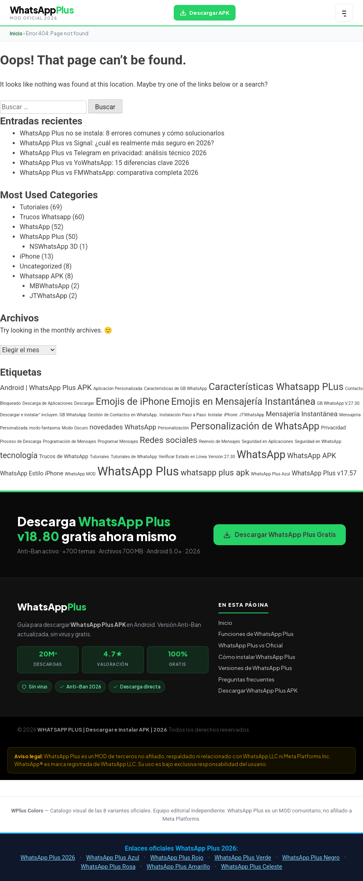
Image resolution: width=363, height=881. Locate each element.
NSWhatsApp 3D (53, 246)
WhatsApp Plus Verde (242, 857)
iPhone (30, 256)
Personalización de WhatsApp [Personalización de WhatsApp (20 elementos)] (255, 426)
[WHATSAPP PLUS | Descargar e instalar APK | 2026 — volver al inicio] (42, 13)
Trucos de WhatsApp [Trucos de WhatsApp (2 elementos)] (63, 456)
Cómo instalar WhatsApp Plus (256, 656)
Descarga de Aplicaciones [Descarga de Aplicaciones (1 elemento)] (48, 403)
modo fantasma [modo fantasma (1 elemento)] (44, 428)
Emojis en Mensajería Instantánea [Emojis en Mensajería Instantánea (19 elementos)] (243, 401)
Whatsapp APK (41, 276)
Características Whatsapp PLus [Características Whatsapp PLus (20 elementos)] (276, 386)
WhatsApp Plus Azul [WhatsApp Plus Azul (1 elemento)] (270, 474)
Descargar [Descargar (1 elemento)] (84, 403)
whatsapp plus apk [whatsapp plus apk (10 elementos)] (215, 472)
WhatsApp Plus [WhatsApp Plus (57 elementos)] (138, 471)
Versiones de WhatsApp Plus (255, 667)
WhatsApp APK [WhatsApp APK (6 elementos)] (311, 456)
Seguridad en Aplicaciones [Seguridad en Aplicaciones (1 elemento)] (267, 441)
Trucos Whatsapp (45, 217)
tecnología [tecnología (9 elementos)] (19, 455)
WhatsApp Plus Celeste (251, 866)
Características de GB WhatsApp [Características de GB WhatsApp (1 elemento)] (175, 388)
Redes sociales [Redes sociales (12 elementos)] (168, 440)
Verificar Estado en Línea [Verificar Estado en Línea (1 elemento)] (182, 456)
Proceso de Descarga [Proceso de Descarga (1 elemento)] (20, 441)
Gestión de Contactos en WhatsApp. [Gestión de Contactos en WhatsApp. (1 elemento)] (123, 415)
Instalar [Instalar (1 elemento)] (215, 415)
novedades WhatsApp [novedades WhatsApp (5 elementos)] (123, 427)
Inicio (16, 33)
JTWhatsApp (48, 296)
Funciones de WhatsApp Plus (256, 633)
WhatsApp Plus (42, 237)
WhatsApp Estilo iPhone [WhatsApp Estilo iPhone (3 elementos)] (31, 473)
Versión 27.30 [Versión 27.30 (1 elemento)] (222, 456)
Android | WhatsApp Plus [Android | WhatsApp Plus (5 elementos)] (38, 387)
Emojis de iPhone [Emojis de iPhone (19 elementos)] (133, 401)
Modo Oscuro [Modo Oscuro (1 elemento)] (75, 428)
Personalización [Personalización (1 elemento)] (173, 428)
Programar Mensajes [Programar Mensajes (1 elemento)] (118, 441)
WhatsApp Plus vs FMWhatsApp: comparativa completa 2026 (109, 173)
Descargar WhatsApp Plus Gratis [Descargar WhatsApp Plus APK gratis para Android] (279, 534)
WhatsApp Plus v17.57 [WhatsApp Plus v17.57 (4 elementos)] (324, 473)
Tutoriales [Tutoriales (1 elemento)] (99, 456)
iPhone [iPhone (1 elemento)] (231, 415)
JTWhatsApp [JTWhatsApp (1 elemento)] (251, 415)
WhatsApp (35, 227)
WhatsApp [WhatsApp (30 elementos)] (261, 454)
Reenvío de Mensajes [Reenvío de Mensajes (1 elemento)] (219, 441)
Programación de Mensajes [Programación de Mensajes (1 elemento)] (69, 441)
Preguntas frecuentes (246, 679)
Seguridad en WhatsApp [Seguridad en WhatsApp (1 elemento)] (318, 441)
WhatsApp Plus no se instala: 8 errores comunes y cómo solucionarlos (122, 133)
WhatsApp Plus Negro (311, 857)
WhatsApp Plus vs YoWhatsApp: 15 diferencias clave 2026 (104, 163)
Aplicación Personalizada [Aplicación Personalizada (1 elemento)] (118, 388)
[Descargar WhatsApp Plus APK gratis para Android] (205, 13)
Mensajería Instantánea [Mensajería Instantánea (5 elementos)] (302, 414)
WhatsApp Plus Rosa (108, 866)
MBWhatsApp (49, 286)
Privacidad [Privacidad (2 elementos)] (333, 427)
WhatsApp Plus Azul (112, 857)
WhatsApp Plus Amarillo (178, 866)
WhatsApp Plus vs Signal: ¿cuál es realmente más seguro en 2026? (117, 143)
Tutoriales (34, 207)
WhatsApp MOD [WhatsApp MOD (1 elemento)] (80, 474)
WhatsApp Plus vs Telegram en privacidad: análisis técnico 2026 (113, 153)
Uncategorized (41, 266)
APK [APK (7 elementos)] (84, 387)
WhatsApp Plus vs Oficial (250, 645)
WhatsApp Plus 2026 (47, 857)
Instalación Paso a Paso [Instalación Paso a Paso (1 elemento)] (182, 415)
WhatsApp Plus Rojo (177, 857)
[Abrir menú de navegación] (344, 13)
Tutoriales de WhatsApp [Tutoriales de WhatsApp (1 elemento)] (134, 456)
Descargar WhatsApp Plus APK (257, 690)
